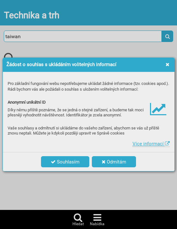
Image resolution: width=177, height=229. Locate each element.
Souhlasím (65, 162)
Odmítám (114, 162)
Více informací (151, 144)
